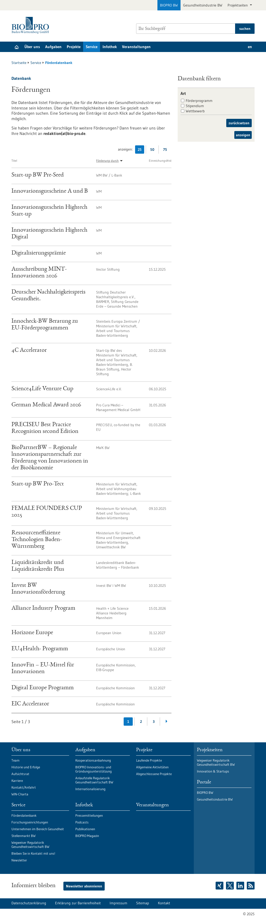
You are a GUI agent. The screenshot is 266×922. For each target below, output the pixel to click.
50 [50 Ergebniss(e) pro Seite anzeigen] (153, 150)
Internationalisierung (90, 789)
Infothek (110, 46)
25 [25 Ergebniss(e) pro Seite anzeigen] (141, 150)
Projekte (74, 46)
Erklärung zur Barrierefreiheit (78, 903)
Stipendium (195, 105)
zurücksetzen (239, 123)
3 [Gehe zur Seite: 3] (154, 721)
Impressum (118, 903)
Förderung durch (107, 161)
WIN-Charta (19, 794)
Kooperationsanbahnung (93, 760)
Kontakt (164, 903)
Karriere (17, 780)
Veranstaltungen (136, 46)
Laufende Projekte (149, 760)
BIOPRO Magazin (87, 836)
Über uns (32, 46)
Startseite (18, 62)
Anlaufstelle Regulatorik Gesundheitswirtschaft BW (94, 780)
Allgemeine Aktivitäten (152, 767)
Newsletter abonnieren (84, 886)
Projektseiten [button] (238, 5)
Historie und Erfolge (25, 767)
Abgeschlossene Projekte (154, 774)
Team (15, 760)
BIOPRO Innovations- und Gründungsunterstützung (93, 769)
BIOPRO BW (169, 5)
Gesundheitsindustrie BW (202, 5)
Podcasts (82, 822)
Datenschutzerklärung (28, 903)
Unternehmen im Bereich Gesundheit (37, 829)
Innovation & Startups (213, 771)
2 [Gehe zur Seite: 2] (141, 721)
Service (91, 46)
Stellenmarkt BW (23, 836)
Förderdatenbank (24, 815)
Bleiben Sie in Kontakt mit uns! (33, 853)
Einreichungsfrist (160, 161)
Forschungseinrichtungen (29, 822)
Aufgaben (53, 46)
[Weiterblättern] (166, 721)
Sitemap (142, 903)
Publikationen (85, 829)
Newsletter (19, 860)
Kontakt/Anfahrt (23, 787)
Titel (14, 161)
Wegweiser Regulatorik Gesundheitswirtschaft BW (30, 844)
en (250, 46)
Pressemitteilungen (89, 815)
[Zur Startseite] (31, 25)
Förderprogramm (199, 100)
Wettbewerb (195, 111)
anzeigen (243, 135)
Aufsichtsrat (20, 774)
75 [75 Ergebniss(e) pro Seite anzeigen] (166, 150)
